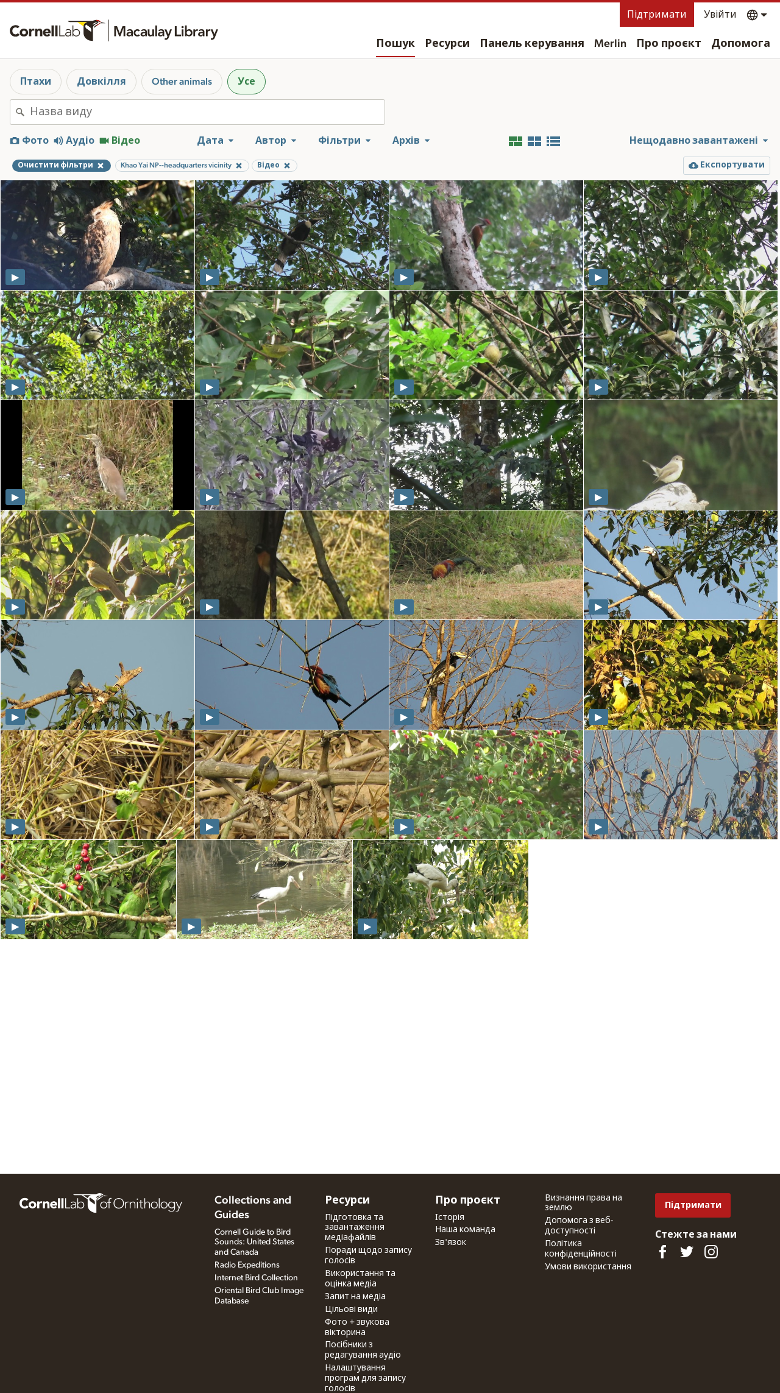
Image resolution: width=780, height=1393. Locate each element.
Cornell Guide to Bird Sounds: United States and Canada (254, 1242)
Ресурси (447, 43)
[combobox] (207, 112)
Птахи (35, 81)
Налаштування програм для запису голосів (365, 1378)
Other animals (182, 81)
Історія (449, 1217)
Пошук (395, 43)
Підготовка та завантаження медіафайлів (355, 1228)
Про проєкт (668, 43)
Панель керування (532, 43)
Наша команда (465, 1229)
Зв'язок (450, 1242)
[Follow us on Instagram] (711, 1251)
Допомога (740, 43)
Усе (246, 81)
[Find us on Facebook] (662, 1251)
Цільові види (351, 1309)
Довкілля (101, 81)
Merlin (610, 43)
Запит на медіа (355, 1296)
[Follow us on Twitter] (686, 1251)
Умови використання (588, 1267)
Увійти (720, 14)
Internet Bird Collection (256, 1278)
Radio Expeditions (247, 1265)
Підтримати (657, 14)
